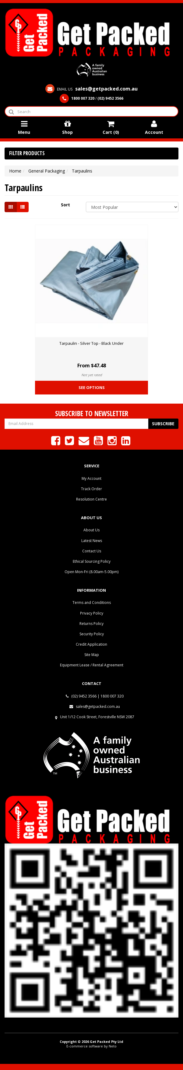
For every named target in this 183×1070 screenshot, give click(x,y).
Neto (113, 1046)
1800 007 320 (112, 696)
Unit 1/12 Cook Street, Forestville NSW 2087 (97, 716)
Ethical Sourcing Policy (92, 561)
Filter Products (27, 153)
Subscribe (163, 423)
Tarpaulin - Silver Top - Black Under (91, 343)
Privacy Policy (91, 613)
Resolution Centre (91, 499)
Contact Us (91, 551)
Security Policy (91, 634)
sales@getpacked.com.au (94, 706)
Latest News (91, 540)
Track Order (91, 488)
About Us (91, 530)
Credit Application (91, 644)
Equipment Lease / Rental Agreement (91, 665)
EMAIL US (91, 89)
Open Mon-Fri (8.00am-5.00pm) (91, 571)
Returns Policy (91, 623)
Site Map (91, 654)
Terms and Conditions (91, 602)
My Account (91, 478)
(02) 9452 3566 (81, 696)
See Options (92, 387)
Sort (65, 205)
